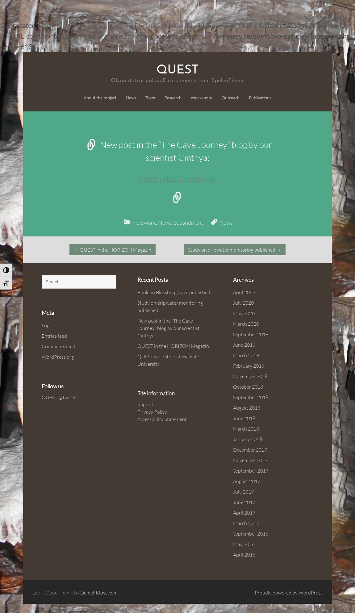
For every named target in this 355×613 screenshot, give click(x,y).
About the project (100, 98)
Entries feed (54, 336)
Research (173, 98)
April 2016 (244, 555)
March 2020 (246, 324)
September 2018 (250, 397)
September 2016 (250, 534)
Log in (48, 325)
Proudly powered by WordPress (289, 593)
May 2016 (244, 544)
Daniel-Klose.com (99, 593)
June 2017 (244, 502)
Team (150, 98)
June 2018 (244, 418)
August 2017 (246, 481)
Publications (260, 98)
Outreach (231, 98)
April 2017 (244, 513)
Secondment (188, 222)
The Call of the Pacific (177, 178)
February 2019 (248, 366)
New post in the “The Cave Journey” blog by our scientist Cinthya (168, 328)
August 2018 (246, 408)
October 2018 (248, 387)
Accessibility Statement (162, 419)
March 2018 (246, 429)
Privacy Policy (152, 412)
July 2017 (243, 492)
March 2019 (246, 355)
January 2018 (247, 439)
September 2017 (250, 471)
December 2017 (250, 450)
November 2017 (250, 460)
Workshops (201, 98)
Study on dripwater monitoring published (234, 250)
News (131, 98)
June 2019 (244, 345)
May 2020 (244, 313)
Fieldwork (144, 222)
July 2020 (243, 303)
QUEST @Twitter (59, 397)
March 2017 (246, 523)
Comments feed (58, 346)
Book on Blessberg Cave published (173, 292)
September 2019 (250, 334)
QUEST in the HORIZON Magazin (112, 250)
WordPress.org (58, 357)
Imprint (145, 404)
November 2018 (250, 376)
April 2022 (244, 292)
